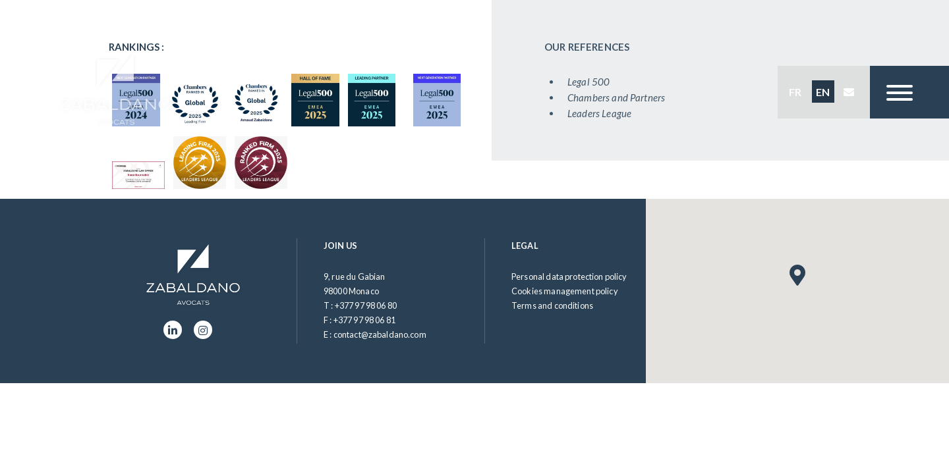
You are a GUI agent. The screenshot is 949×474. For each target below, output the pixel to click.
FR (795, 92)
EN (823, 92)
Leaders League (602, 113)
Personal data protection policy (569, 276)
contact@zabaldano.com (379, 334)
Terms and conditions (552, 305)
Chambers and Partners (619, 97)
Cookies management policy (564, 291)
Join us (340, 245)
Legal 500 (591, 82)
